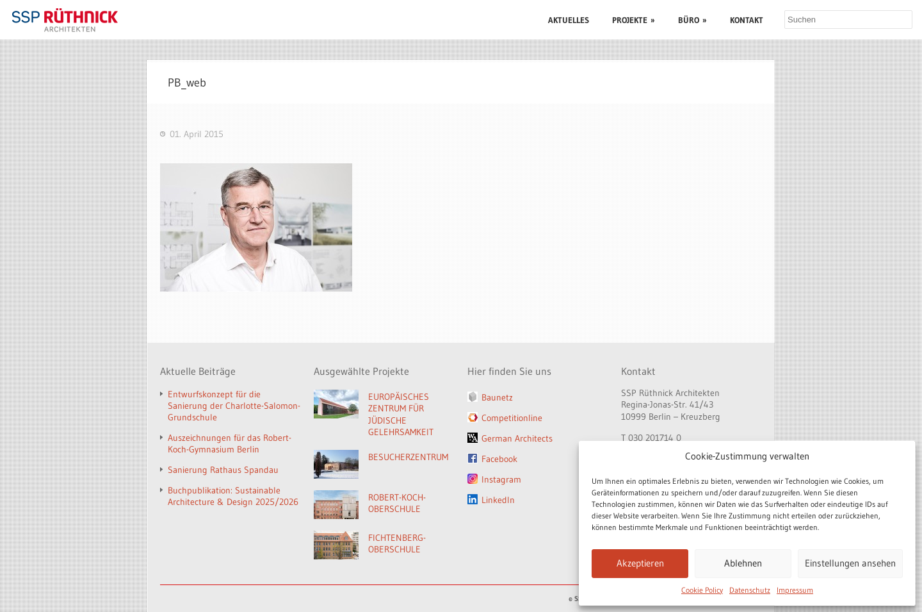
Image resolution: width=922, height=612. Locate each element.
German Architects (517, 438)
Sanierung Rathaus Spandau (223, 470)
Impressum (795, 590)
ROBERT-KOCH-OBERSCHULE (397, 503)
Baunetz (497, 397)
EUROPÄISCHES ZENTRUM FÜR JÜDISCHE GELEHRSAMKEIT (400, 414)
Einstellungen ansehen (850, 563)
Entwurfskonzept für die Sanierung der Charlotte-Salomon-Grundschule (234, 405)
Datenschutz (749, 590)
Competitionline (511, 418)
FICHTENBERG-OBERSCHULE (397, 544)
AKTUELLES (568, 20)
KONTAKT (746, 20)
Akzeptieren (640, 563)
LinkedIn (498, 500)
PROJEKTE (633, 20)
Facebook (499, 459)
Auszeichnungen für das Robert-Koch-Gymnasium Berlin (229, 443)
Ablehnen (743, 563)
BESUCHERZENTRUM (408, 457)
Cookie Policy (702, 590)
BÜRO (692, 20)
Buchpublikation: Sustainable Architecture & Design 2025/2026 (233, 496)
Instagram (501, 479)
